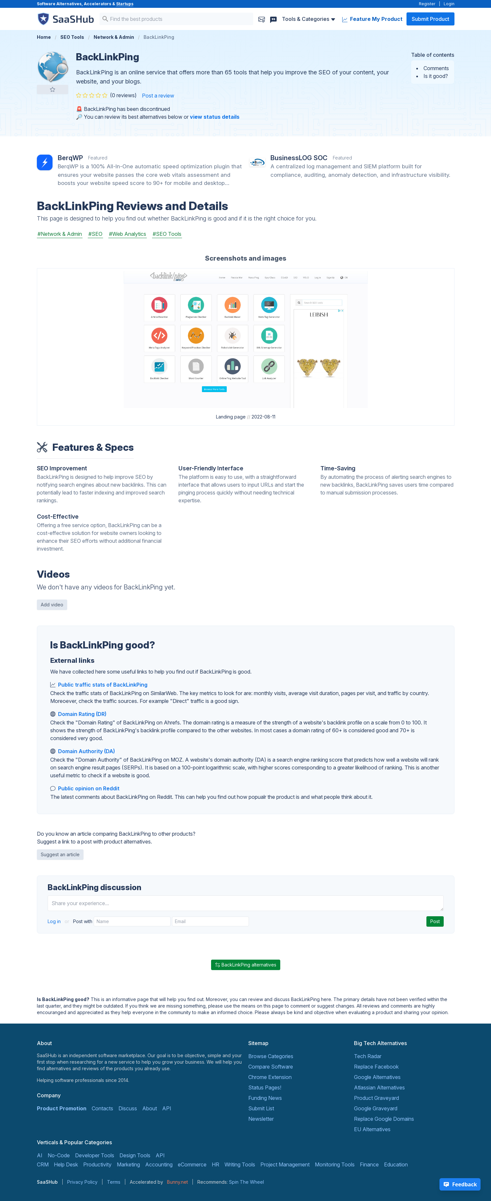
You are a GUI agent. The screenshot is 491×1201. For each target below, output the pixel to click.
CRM (43, 1164)
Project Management (285, 1164)
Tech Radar (367, 1056)
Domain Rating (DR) (82, 714)
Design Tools (134, 1155)
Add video (52, 604)
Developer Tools (94, 1155)
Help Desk (66, 1164)
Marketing (128, 1164)
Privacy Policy (82, 1182)
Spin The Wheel (246, 1182)
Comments (436, 68)
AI (39, 1155)
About (149, 1108)
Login (449, 3)
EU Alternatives (372, 1129)
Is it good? (435, 76)
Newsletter (261, 1119)
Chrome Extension (270, 1077)
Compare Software (270, 1066)
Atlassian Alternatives (379, 1087)
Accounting (159, 1164)
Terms (113, 1182)
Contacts (102, 1108)
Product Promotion (61, 1108)
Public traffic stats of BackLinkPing (102, 684)
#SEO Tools (167, 234)
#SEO (95, 234)
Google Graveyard (375, 1108)
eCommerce (192, 1164)
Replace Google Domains (384, 1119)
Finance (369, 1164)
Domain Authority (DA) (86, 751)
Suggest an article (60, 854)
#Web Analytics (127, 234)
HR (215, 1164)
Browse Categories (270, 1056)
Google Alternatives (377, 1077)
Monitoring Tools (335, 1164)
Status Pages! (264, 1087)
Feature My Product (372, 19)
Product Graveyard (376, 1098)
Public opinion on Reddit (88, 788)
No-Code (59, 1155)
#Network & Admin (60, 234)
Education (396, 1164)
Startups (124, 3)
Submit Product (430, 19)
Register (427, 3)
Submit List (261, 1108)
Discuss (127, 1108)
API (166, 1108)
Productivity (97, 1164)
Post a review (158, 95)
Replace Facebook (376, 1066)
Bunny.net (177, 1182)
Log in (55, 921)
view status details (214, 117)
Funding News (265, 1098)
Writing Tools (239, 1164)
